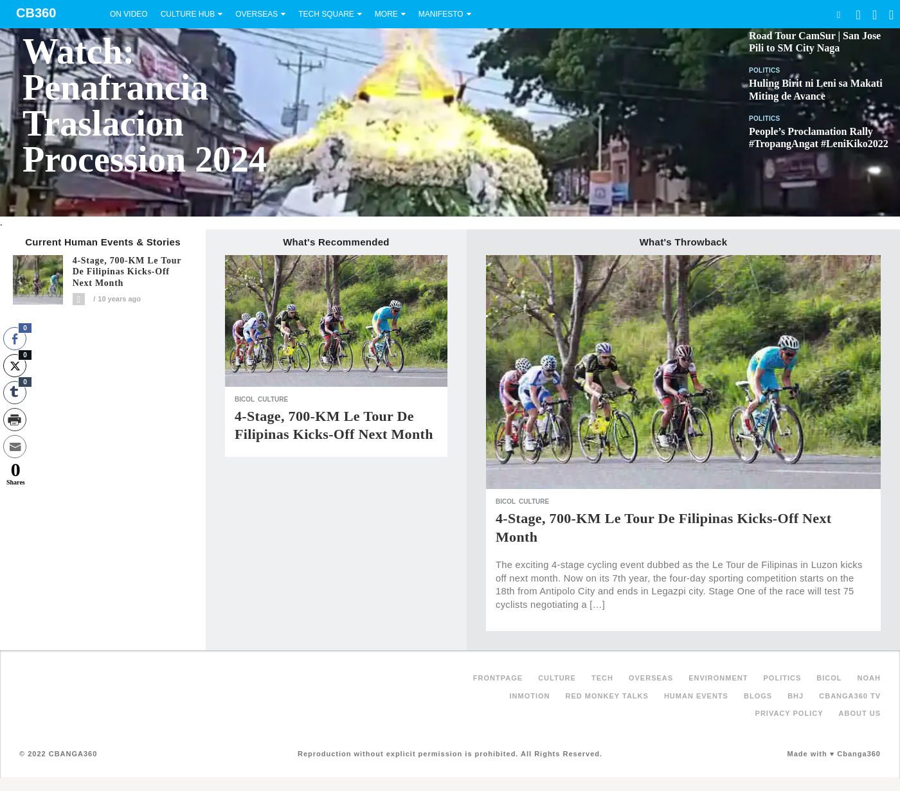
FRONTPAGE (498, 678)
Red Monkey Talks (607, 696)
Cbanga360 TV (850, 696)
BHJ (796, 696)
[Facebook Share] (14, 338)
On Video (129, 14)
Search (838, 14)
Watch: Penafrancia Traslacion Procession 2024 (144, 105)
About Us (860, 713)
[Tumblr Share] (14, 392)
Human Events (696, 696)
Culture (273, 399)
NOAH (869, 678)
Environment (718, 678)
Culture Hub (188, 14)
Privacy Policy (789, 713)
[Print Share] (14, 419)
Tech (602, 678)
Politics (764, 70)
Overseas (256, 14)
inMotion (530, 696)
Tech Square (326, 14)
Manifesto (441, 14)
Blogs (758, 696)
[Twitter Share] (14, 365)
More (386, 14)
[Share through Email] (14, 446)
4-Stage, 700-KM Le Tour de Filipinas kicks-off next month (127, 272)
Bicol (245, 399)
